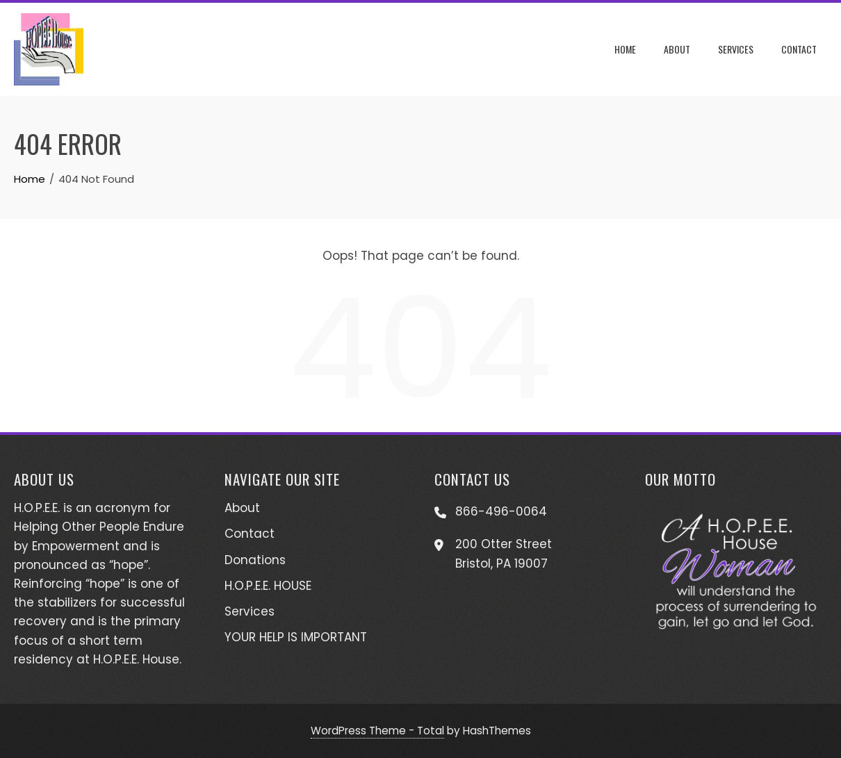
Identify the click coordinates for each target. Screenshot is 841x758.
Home (625, 49)
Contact (799, 49)
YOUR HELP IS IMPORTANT (295, 637)
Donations (255, 560)
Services (735, 49)
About (677, 49)
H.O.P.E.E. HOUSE (267, 585)
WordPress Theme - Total (377, 730)
